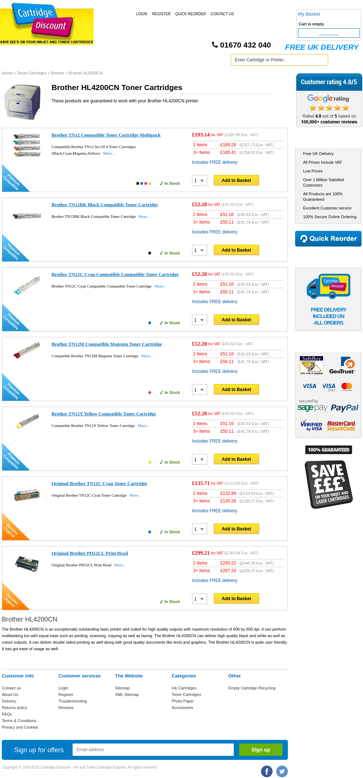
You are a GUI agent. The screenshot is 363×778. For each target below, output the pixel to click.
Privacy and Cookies (20, 727)
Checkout (329, 33)
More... (109, 153)
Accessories (182, 707)
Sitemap (122, 688)
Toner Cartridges (112, 61)
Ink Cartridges (57, 61)
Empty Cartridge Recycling (252, 688)
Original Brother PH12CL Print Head (90, 553)
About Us (10, 694)
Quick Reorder (190, 14)
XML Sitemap (127, 694)
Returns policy (14, 707)
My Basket (309, 14)
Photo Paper (183, 701)
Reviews (66, 707)
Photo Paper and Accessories (183, 61)
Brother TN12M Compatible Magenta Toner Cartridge (107, 344)
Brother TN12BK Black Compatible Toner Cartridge (105, 204)
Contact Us (222, 14)
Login (141, 14)
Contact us (11, 688)
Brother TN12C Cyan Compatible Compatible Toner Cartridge (115, 274)
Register (161, 14)
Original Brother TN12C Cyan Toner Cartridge (99, 483)
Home (16, 61)
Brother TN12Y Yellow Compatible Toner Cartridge (104, 413)
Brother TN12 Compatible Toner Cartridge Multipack (106, 135)
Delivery (9, 701)
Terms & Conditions (19, 720)
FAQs (7, 714)
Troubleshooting (72, 701)
